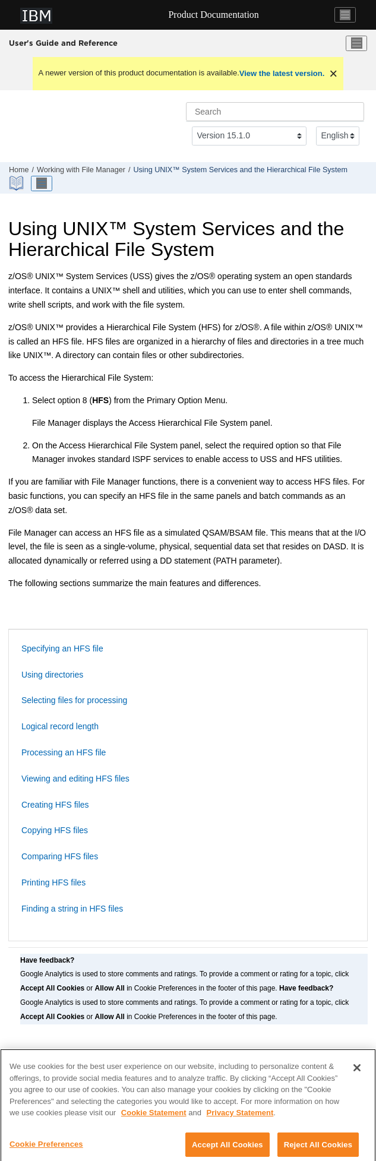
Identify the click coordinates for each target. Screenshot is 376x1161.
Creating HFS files (55, 804)
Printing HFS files (53, 882)
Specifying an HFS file (62, 648)
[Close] (357, 1074)
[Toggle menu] (356, 43)
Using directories (52, 674)
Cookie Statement (154, 1118)
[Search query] (275, 111)
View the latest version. (282, 73)
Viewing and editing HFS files (75, 778)
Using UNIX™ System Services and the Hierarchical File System (240, 170)
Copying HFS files (54, 830)
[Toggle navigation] (345, 15)
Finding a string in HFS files (72, 908)
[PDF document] (17, 183)
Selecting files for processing (74, 700)
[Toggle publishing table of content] (41, 183)
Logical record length (60, 726)
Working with (81, 170)
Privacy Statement (240, 1118)
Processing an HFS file (63, 752)
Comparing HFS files (59, 856)
